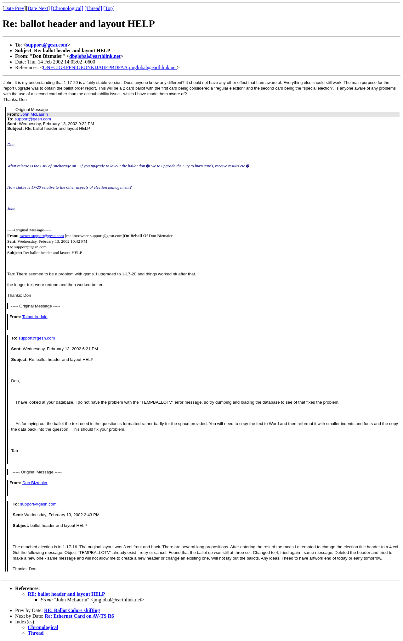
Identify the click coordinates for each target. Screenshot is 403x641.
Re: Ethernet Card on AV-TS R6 (79, 616)
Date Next (38, 8)
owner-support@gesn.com (42, 235)
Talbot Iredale (35, 316)
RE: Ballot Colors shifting (72, 610)
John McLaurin (34, 114)
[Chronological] (67, 8)
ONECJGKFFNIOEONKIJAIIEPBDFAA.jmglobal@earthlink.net (110, 67)
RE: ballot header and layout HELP (66, 594)
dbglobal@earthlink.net (95, 56)
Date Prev (14, 8)
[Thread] (93, 8)
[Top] (108, 8)
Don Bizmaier (35, 482)
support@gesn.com (46, 44)
